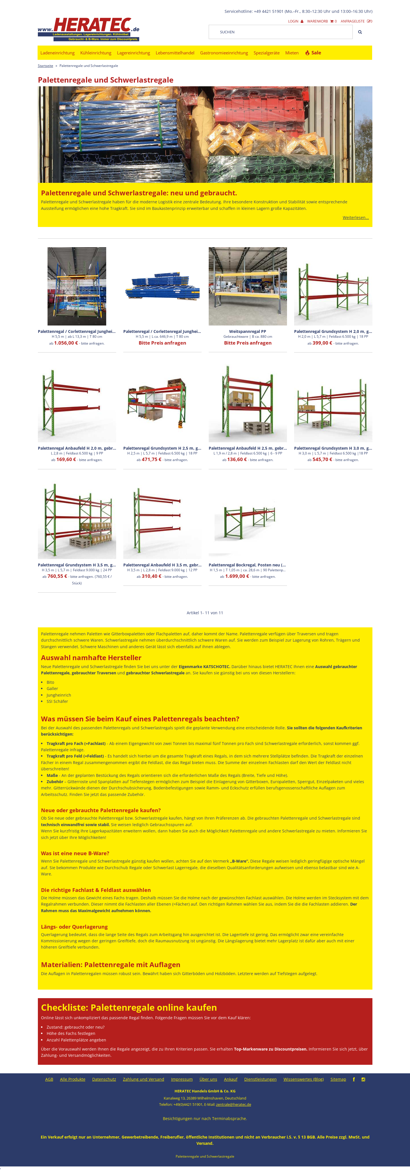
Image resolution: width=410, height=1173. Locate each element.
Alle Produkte (72, 1079)
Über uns (208, 1079)
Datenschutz (104, 1079)
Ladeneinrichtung (57, 53)
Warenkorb (322, 21)
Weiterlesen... (356, 217)
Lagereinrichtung (133, 53)
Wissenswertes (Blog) (304, 1079)
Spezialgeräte (267, 53)
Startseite (45, 65)
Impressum (182, 1079)
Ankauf (230, 1079)
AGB (49, 1079)
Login (295, 21)
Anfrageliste (356, 21)
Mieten (292, 53)
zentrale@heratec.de (233, 1104)
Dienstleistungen (260, 1079)
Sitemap (338, 1079)
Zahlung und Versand (143, 1079)
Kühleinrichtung (95, 53)
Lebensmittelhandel (175, 53)
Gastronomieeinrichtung (224, 53)
